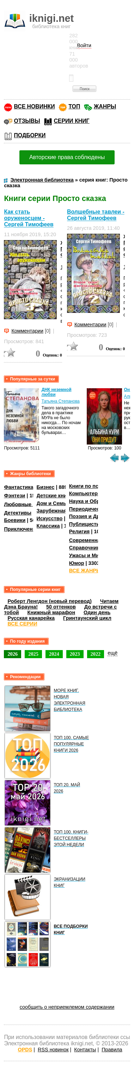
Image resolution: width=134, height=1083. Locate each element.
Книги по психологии (95, 486)
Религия (79, 531)
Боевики (14, 520)
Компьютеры (85, 493)
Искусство (50, 518)
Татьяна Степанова (61, 401)
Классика (48, 526)
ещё (112, 653)
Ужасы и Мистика (91, 555)
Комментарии (27, 331)
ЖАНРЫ (105, 106)
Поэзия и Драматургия (97, 516)
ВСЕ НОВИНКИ (34, 106)
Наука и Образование (96, 501)
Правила (112, 1049)
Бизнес (46, 487)
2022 (96, 654)
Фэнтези (14, 495)
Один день (97, 612)
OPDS (25, 1049)
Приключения (21, 529)
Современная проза (94, 540)
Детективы (17, 513)
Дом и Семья (53, 503)
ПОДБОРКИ (29, 135)
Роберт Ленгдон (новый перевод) (49, 601)
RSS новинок (53, 1049)
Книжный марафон (51, 612)
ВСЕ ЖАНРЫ (85, 570)
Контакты (85, 1049)
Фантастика (18, 487)
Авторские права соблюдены (67, 157)
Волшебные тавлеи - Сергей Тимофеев (95, 215)
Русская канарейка (31, 618)
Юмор (76, 563)
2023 (75, 654)
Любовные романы (28, 504)
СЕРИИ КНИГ (71, 121)
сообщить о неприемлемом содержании (67, 1007)
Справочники (86, 547)
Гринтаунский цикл (87, 618)
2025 (33, 654)
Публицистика (87, 524)
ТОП (74, 106)
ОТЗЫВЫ (27, 121)
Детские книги (54, 495)
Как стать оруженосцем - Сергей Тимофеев (28, 218)
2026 (12, 654)
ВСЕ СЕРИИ (22, 623)
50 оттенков (61, 607)
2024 (54, 654)
